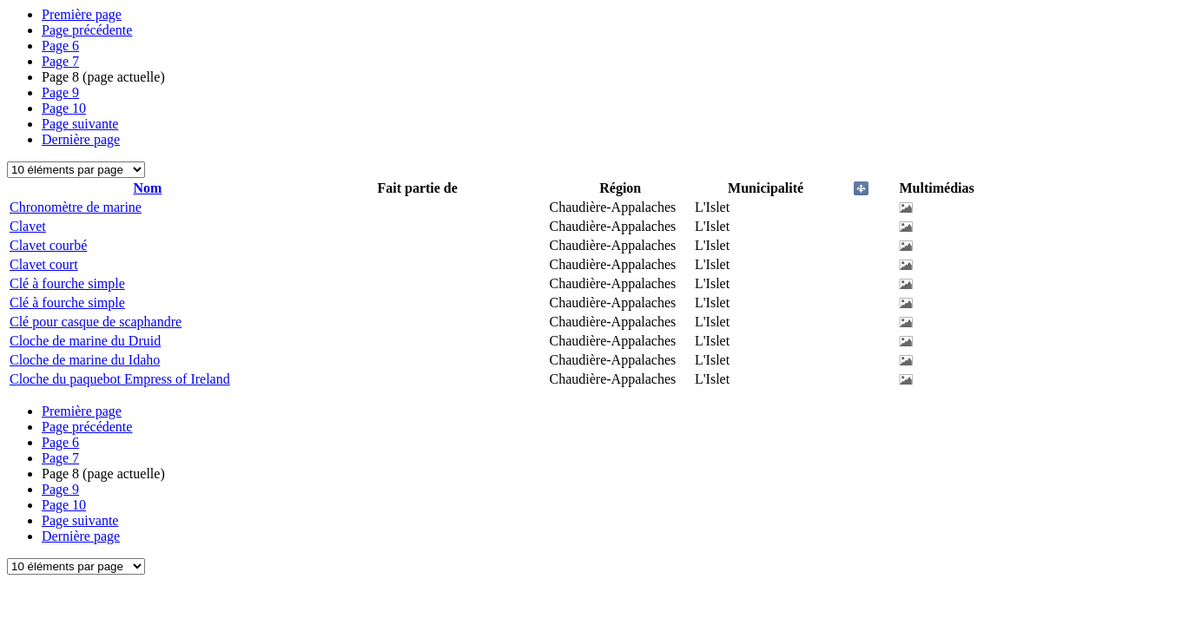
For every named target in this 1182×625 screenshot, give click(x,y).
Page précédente (87, 30)
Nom (147, 188)
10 (64, 108)
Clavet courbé (48, 245)
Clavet (28, 226)
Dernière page (81, 139)
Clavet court (44, 264)
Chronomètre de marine (76, 207)
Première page (82, 14)
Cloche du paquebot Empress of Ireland (120, 379)
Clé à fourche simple (67, 283)
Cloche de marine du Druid (85, 340)
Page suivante (80, 123)
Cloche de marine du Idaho (85, 359)
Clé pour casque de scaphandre (96, 321)
